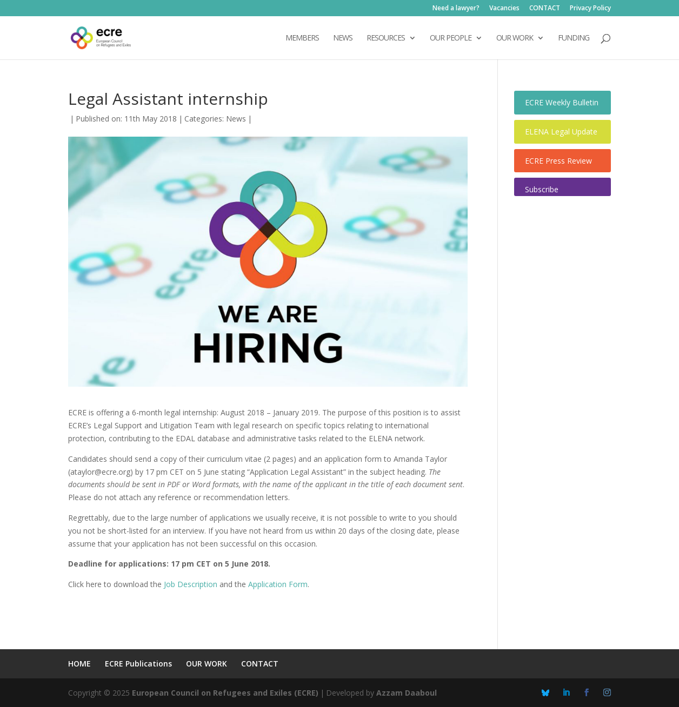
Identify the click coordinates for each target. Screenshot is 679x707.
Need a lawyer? (456, 8)
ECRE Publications (138, 663)
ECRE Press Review (558, 161)
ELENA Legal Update (561, 131)
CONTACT (544, 8)
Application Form (277, 584)
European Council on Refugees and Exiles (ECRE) (225, 693)
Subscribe (541, 189)
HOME (79, 663)
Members (302, 38)
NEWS (342, 38)
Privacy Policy (590, 8)
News (236, 118)
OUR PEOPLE (450, 38)
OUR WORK (514, 38)
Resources (386, 38)
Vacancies (504, 8)
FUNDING (573, 38)
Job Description (190, 584)
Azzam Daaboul (406, 693)
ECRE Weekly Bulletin (561, 102)
